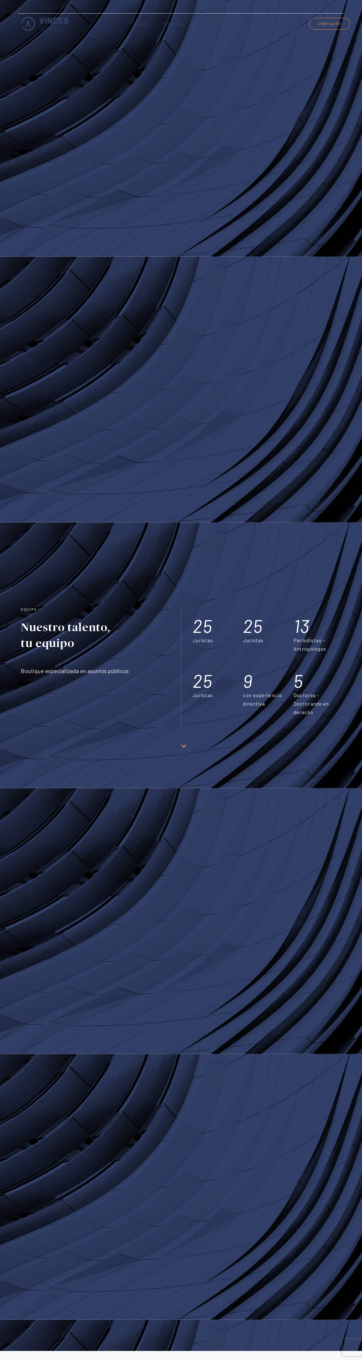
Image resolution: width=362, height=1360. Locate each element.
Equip (260, 23)
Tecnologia (205, 23)
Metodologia (173, 23)
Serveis (234, 24)
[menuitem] (337, 6)
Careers (287, 23)
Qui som (140, 23)
